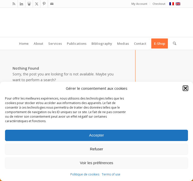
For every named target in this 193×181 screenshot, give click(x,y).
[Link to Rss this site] (14, 4)
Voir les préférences (96, 163)
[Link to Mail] (52, 4)
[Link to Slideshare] (29, 4)
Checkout (159, 4)
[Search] (173, 43)
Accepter (96, 135)
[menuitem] (139, 4)
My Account (139, 4)
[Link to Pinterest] (44, 4)
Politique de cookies (84, 174)
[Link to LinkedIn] (21, 4)
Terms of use (111, 174)
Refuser (96, 149)
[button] (185, 88)
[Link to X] (36, 4)
